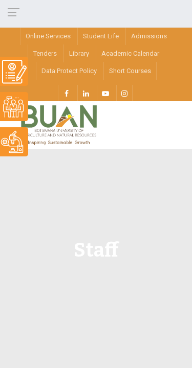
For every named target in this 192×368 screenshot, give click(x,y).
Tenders (45, 53)
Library (79, 53)
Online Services (48, 36)
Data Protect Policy (69, 71)
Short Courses (130, 71)
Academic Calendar (130, 53)
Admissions (149, 36)
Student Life (101, 36)
